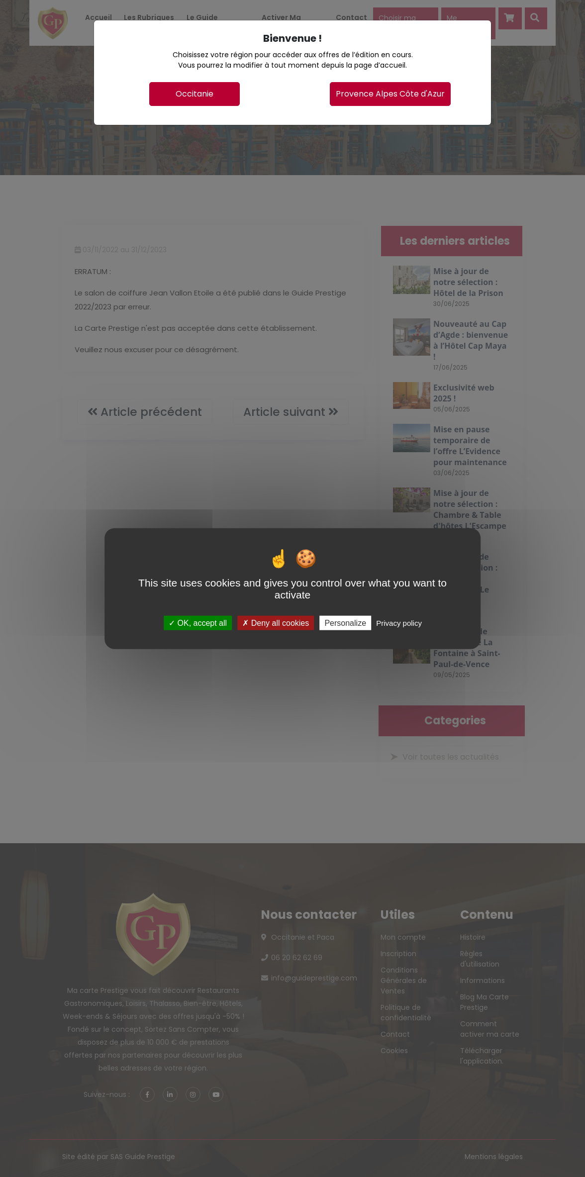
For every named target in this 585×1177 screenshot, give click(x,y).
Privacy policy (399, 622)
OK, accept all (198, 622)
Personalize (345, 622)
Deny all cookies (275, 622)
